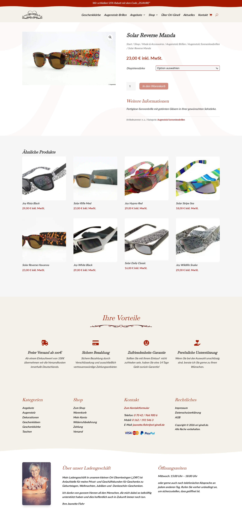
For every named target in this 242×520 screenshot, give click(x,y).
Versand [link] (78, 431)
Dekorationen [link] (30, 417)
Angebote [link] (136, 15)
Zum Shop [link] (79, 408)
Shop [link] (151, 15)
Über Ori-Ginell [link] (170, 15)
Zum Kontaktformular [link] (136, 408)
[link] (32, 15)
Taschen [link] (27, 431)
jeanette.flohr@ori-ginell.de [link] (148, 424)
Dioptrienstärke (136, 68)
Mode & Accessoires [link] (153, 44)
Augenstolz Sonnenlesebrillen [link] (204, 44)
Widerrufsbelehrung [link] (85, 422)
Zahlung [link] (78, 426)
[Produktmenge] (131, 86)
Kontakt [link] (203, 15)
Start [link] (129, 44)
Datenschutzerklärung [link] (188, 412)
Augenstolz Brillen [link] (176, 44)
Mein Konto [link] (80, 417)
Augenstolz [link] (28, 412)
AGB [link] (177, 417)
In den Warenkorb (153, 86)
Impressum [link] (181, 408)
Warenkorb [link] (79, 412)
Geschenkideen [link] (31, 422)
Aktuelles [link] (189, 15)
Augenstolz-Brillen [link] (115, 15)
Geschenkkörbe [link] (91, 15)
